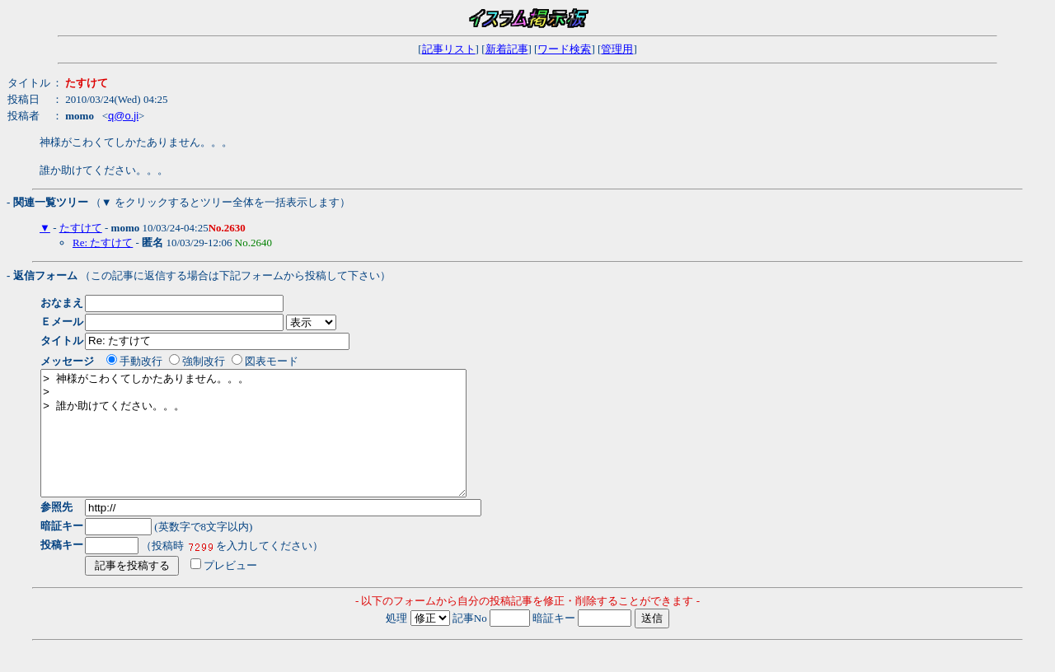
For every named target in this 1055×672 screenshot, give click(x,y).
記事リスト (449, 49)
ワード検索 (564, 49)
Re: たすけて (103, 242)
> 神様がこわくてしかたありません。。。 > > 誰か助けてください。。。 (279, 445)
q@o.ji (123, 116)
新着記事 (506, 49)
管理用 (617, 49)
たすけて (80, 228)
